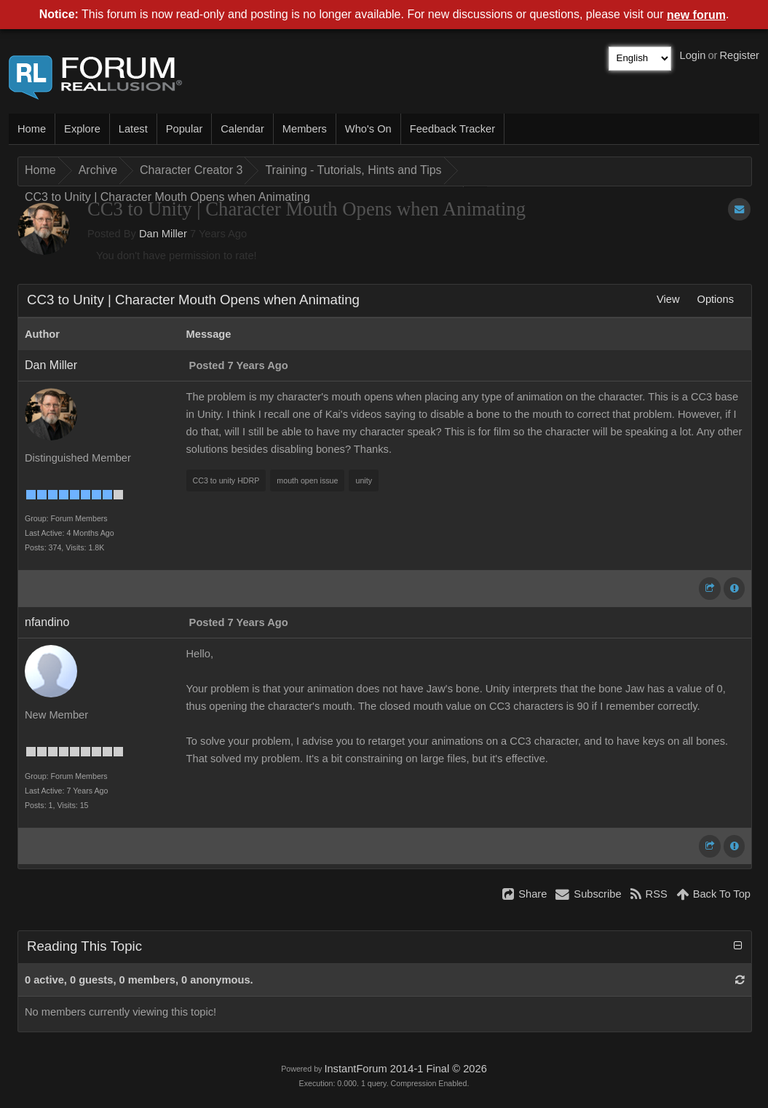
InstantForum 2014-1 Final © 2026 (405, 1069)
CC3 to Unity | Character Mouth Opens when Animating (167, 197)
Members (305, 129)
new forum (696, 15)
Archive (98, 170)
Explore (82, 129)
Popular (184, 129)
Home (32, 129)
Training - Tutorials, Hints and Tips (353, 170)
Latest (133, 129)
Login (693, 55)
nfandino (47, 622)
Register (739, 55)
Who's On (368, 129)
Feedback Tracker (452, 129)
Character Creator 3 (191, 170)
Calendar (242, 129)
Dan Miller (163, 234)
